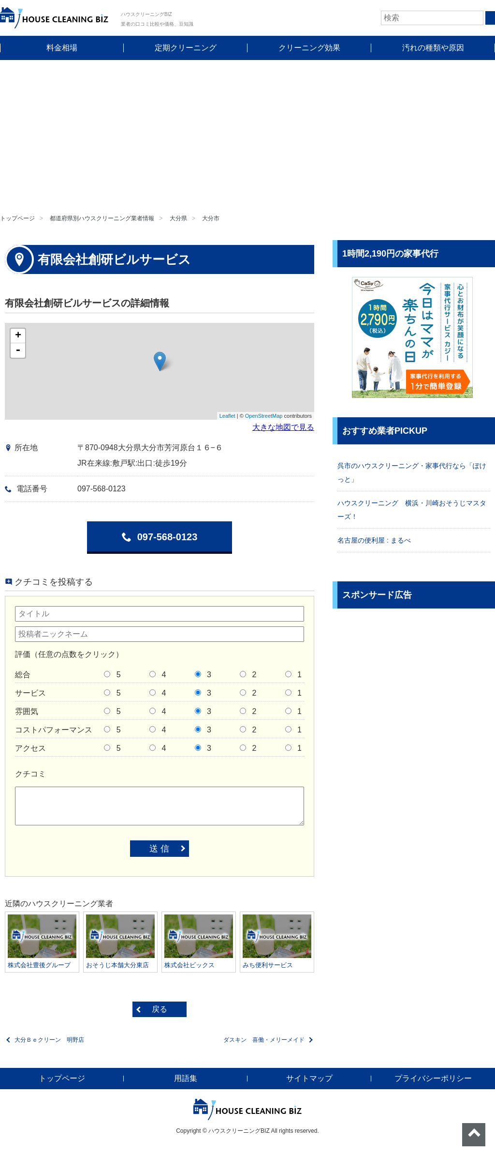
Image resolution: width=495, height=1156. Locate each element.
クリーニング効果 (309, 48)
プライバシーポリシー (433, 1078)
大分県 (178, 218)
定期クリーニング (186, 48)
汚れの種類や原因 (433, 48)
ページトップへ (473, 1134)
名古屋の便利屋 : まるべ (374, 540)
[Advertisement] (247, 132)
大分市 (210, 218)
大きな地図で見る (283, 427)
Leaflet (227, 416)
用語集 (185, 1078)
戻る (159, 1009)
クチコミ (30, 774)
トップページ (17, 218)
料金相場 (61, 48)
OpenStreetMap (264, 416)
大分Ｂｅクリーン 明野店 (49, 1039)
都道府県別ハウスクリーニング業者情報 (102, 218)
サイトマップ (309, 1078)
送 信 (159, 848)
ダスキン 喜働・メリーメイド (264, 1039)
